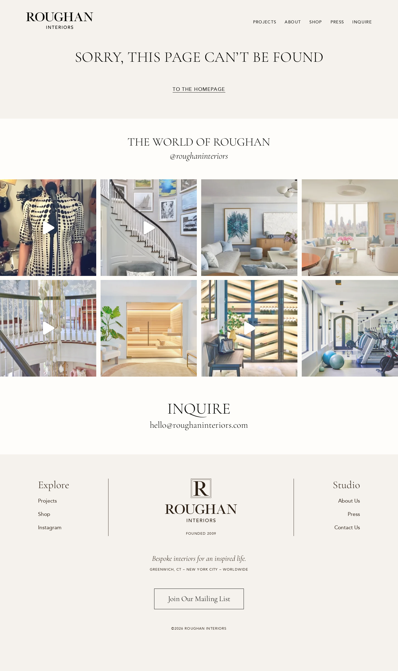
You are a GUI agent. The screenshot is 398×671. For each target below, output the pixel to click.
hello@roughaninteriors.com (199, 425)
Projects (264, 22)
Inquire (362, 22)
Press (337, 22)
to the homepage (199, 89)
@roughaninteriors (199, 155)
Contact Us (347, 527)
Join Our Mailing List (199, 598)
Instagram (49, 527)
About (293, 22)
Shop (315, 22)
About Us (349, 501)
